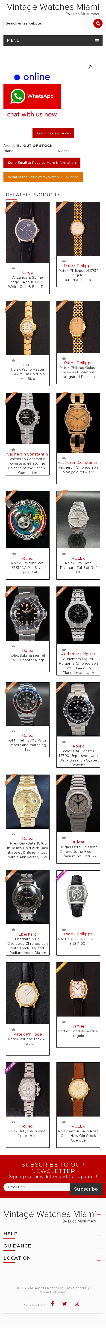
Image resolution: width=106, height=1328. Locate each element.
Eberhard (27, 935)
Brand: (8, 151)
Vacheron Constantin (27, 454)
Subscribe (86, 1190)
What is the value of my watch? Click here (43, 177)
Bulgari (78, 843)
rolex (28, 365)
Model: (64, 151)
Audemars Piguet (78, 654)
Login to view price (53, 133)
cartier (78, 1027)
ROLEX (78, 558)
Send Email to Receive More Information (42, 163)
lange (27, 272)
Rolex (27, 558)
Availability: (12, 146)
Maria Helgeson (53, 1293)
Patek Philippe (78, 266)
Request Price (13, 267)
